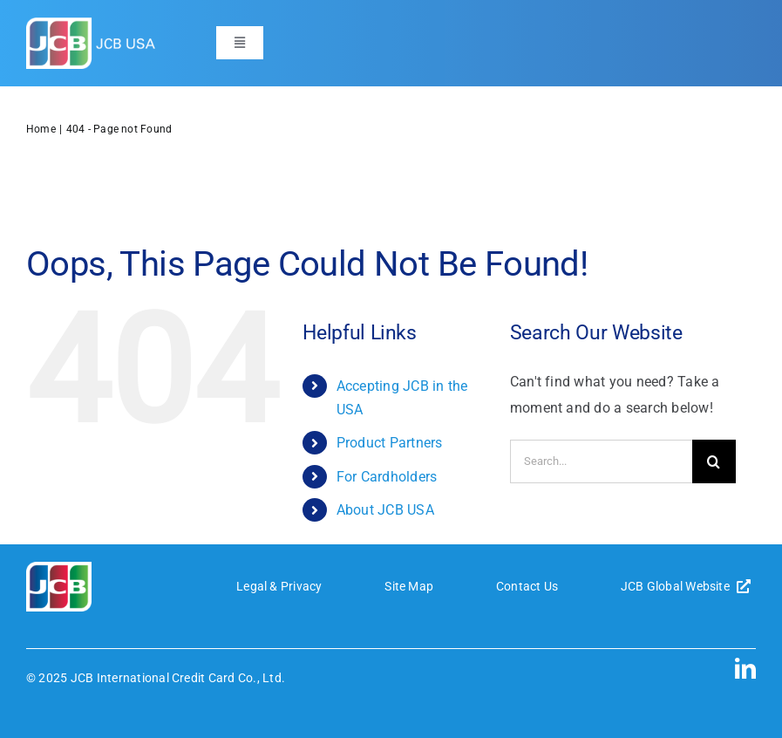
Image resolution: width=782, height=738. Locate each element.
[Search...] (601, 461)
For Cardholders (387, 476)
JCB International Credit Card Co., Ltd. (178, 678)
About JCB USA (385, 510)
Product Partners (390, 442)
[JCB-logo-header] (91, 24)
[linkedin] (745, 668)
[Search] (714, 461)
